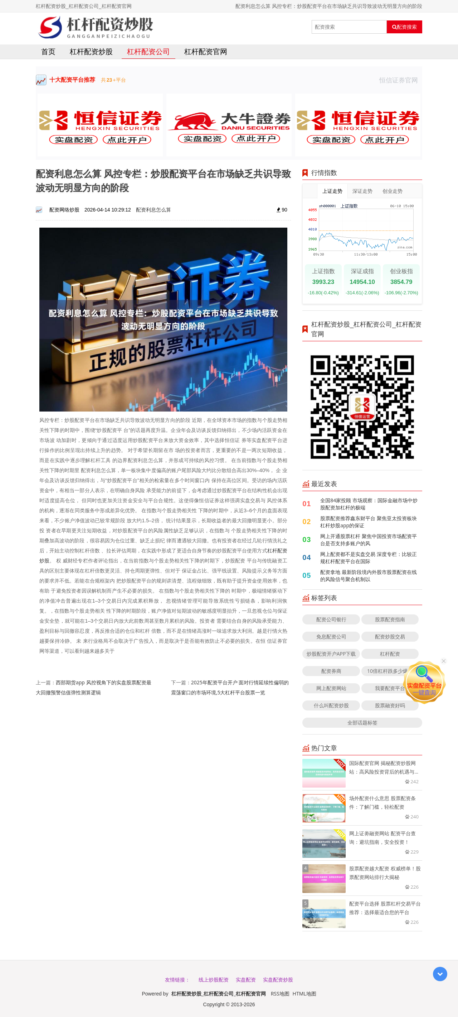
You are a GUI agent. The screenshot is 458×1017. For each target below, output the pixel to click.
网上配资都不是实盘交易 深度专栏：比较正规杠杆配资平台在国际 (368, 558)
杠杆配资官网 (205, 51)
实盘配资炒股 (278, 979)
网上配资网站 (331, 688)
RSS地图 (280, 993)
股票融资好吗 (390, 705)
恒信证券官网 (400, 80)
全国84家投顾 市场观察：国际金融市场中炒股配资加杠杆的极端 (369, 504)
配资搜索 (404, 27)
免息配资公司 (331, 636)
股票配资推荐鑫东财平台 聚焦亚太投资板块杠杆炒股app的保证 (368, 522)
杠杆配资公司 (148, 51)
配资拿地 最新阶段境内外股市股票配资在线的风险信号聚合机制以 (368, 576)
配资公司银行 (331, 619)
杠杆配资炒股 (91, 51)
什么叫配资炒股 (331, 705)
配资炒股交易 (390, 636)
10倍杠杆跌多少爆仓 (390, 670)
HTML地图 (304, 993)
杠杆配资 (390, 653)
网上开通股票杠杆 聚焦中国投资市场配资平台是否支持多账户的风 (368, 540)
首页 (48, 51)
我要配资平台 (390, 688)
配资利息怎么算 (153, 209)
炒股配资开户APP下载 (331, 653)
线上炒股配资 (214, 979)
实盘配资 (246, 979)
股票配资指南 (390, 619)
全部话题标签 (362, 722)
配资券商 (331, 670)
